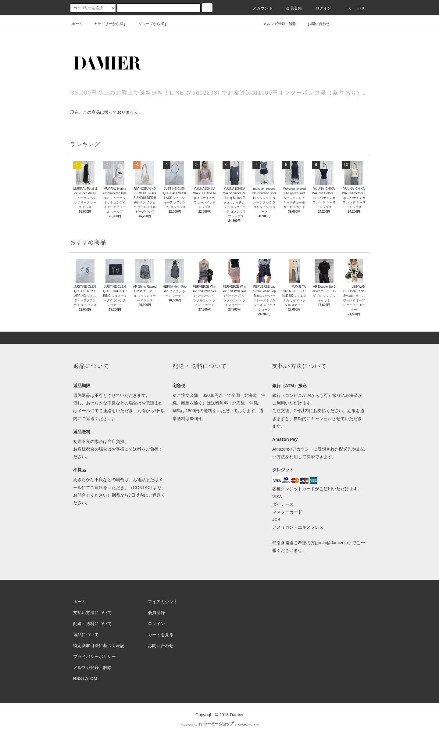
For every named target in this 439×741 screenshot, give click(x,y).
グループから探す (149, 24)
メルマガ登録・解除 (276, 24)
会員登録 (290, 8)
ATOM (91, 678)
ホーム (77, 24)
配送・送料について (92, 623)
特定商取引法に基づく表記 (98, 645)
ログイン (320, 8)
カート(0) (353, 8)
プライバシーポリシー (94, 656)
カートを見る (160, 634)
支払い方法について (92, 612)
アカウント (259, 8)
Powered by (219, 725)
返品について (86, 634)
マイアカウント (163, 601)
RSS (77, 678)
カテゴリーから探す (107, 24)
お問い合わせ (315, 24)
